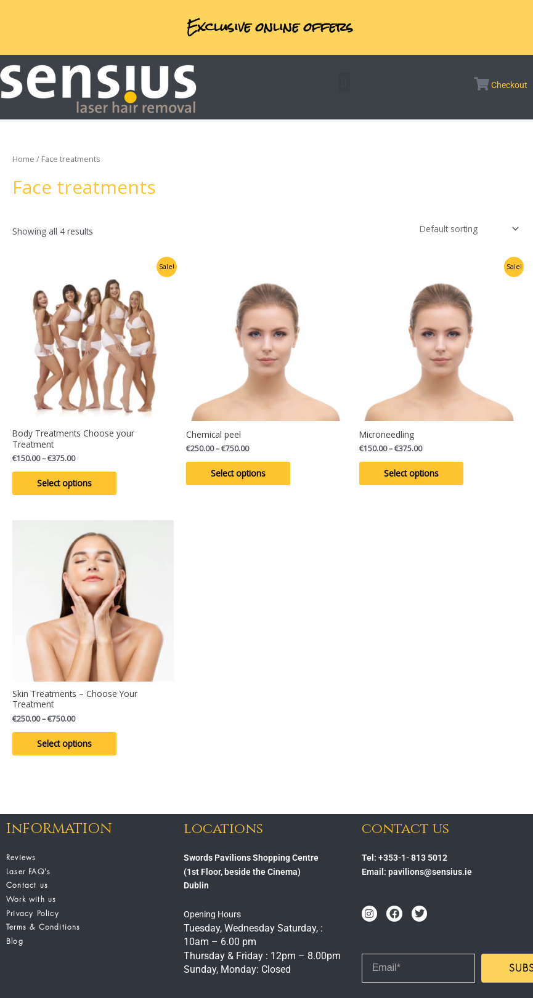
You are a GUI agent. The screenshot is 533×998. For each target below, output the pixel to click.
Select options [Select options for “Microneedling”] (411, 473)
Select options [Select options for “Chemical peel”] (238, 473)
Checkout (509, 85)
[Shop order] (468, 229)
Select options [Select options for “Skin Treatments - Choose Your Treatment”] (64, 743)
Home (23, 159)
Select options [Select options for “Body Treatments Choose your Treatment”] (64, 483)
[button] (344, 83)
